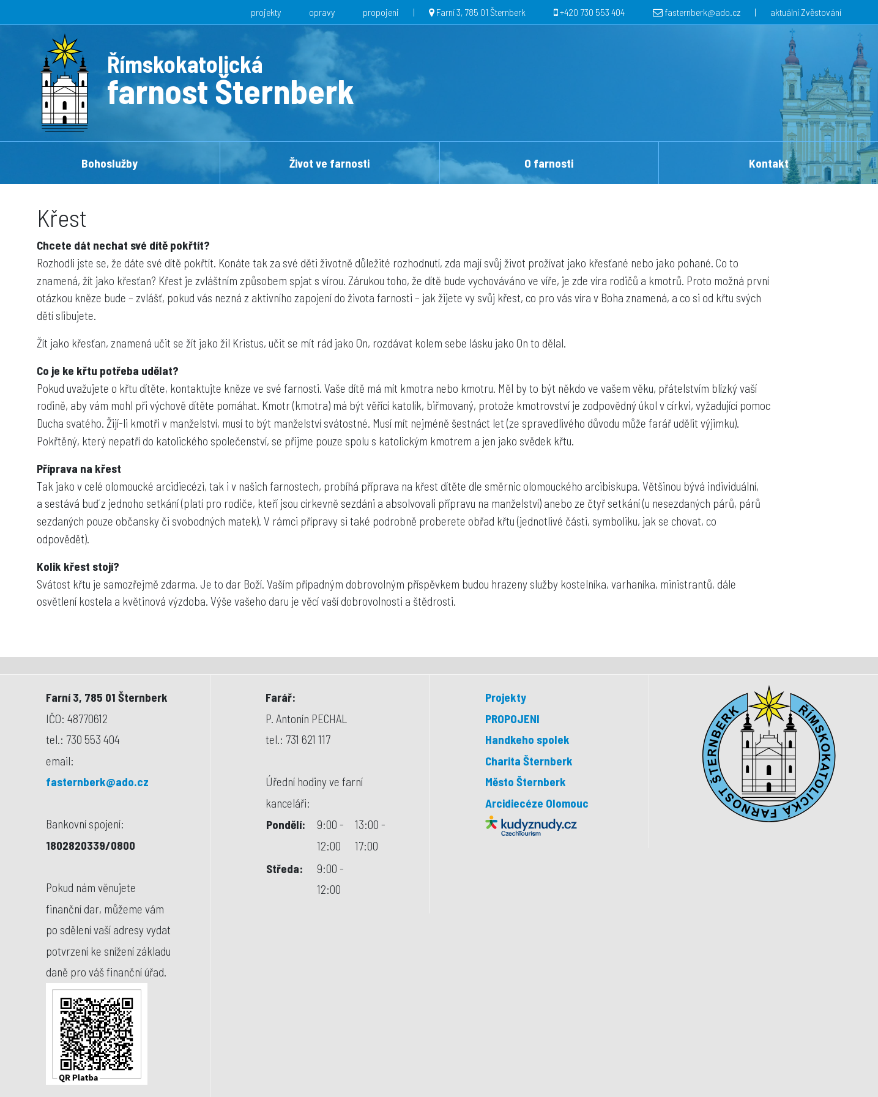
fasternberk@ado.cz (702, 12)
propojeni (381, 12)
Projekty (505, 697)
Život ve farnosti (329, 163)
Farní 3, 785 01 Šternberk (481, 12)
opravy (322, 12)
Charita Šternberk (529, 761)
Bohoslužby (109, 163)
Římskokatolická (184, 64)
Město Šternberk (525, 782)
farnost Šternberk (230, 90)
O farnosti (548, 163)
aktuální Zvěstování (805, 12)
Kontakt (769, 163)
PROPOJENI (512, 719)
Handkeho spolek (527, 739)
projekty (266, 12)
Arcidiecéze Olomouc (537, 803)
